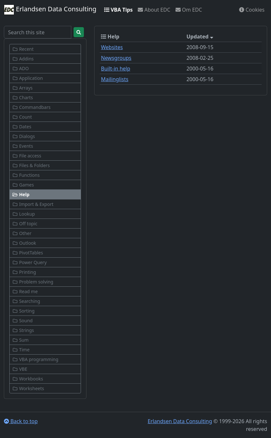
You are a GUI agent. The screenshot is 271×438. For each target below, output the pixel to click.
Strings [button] (23, 330)
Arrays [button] (22, 88)
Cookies (252, 9)
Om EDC (189, 9)
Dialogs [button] (23, 136)
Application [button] (27, 78)
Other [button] (21, 233)
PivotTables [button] (27, 253)
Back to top (21, 421)
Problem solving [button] (32, 282)
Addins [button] (23, 59)
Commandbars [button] (31, 107)
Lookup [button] (23, 214)
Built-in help (115, 68)
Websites (112, 47)
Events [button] (22, 146)
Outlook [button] (24, 243)
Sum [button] (20, 340)
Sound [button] (22, 320)
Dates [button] (21, 126)
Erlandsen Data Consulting (50, 10)
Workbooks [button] (27, 379)
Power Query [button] (29, 262)
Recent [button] (23, 49)
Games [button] (23, 185)
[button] (45, 194)
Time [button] (21, 350)
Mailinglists (114, 79)
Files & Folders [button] (31, 165)
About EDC (154, 9)
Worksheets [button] (28, 388)
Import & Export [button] (33, 204)
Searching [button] (26, 301)
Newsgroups (116, 57)
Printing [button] (24, 272)
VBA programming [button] (35, 359)
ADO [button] (20, 68)
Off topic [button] (24, 223)
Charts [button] (22, 97)
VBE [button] (19, 369)
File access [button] (26, 156)
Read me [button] (25, 291)
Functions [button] (26, 175)
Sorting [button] (23, 311)
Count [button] (22, 117)
